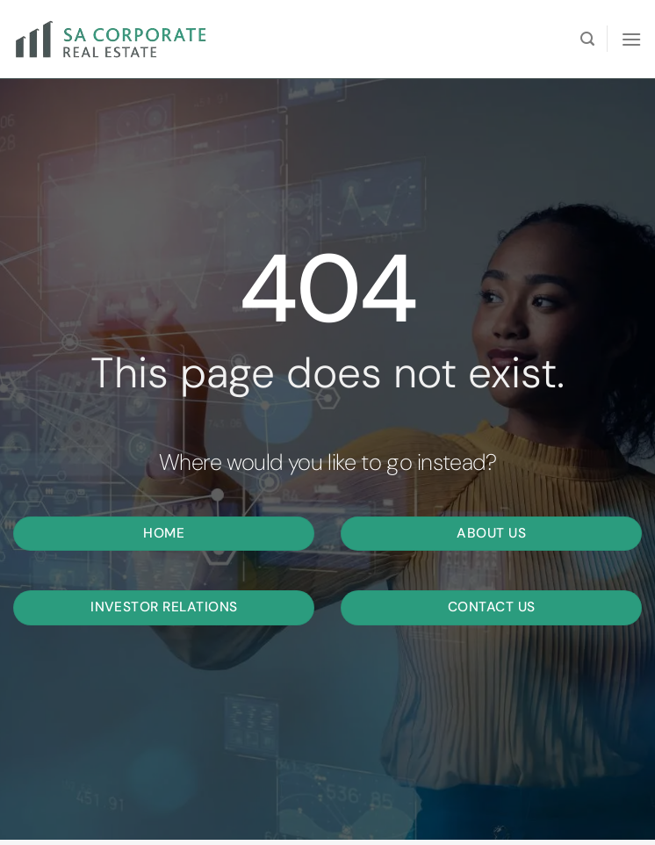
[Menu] (631, 39)
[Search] (587, 39)
